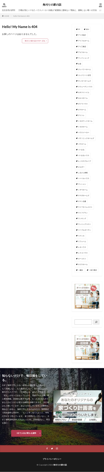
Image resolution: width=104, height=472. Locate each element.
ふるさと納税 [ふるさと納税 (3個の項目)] (83, 173)
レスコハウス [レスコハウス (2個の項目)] (83, 253)
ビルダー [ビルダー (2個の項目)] (81, 167)
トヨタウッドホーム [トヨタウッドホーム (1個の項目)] (85, 121)
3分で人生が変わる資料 (26, 433)
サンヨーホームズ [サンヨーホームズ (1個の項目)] (84, 81)
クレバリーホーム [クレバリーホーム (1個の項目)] (84, 69)
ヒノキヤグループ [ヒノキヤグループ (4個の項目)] (84, 161)
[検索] (96, 322)
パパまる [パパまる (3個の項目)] (81, 150)
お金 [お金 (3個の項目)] (79, 64)
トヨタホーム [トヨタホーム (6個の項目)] (83, 127)
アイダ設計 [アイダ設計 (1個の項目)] (82, 35)
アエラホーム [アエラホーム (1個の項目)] (83, 52)
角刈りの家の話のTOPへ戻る (35, 41)
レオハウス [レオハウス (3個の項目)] (82, 247)
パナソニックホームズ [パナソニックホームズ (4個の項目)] (86, 138)
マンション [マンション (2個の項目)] (82, 184)
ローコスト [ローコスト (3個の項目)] (82, 259)
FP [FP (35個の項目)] (79, 29)
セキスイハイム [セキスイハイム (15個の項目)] (83, 92)
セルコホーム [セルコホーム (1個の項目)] (83, 98)
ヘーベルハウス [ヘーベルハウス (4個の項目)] (83, 178)
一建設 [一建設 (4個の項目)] (80, 270)
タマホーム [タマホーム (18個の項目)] (82, 110)
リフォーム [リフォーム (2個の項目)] (82, 241)
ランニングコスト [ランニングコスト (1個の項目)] (84, 224)
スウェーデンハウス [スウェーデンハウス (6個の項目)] (85, 87)
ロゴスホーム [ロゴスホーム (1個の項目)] (83, 264)
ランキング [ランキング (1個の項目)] (82, 218)
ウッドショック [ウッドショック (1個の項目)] (83, 58)
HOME (6, 16)
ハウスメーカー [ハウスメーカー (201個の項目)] (83, 132)
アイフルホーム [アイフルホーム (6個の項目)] (83, 41)
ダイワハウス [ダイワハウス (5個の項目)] (83, 104)
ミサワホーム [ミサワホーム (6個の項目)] (83, 190)
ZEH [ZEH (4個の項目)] (87, 29)
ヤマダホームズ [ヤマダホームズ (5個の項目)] (83, 195)
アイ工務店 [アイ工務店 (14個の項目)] (82, 47)
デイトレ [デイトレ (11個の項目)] (81, 115)
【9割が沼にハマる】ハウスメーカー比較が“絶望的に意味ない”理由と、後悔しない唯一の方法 (57, 10)
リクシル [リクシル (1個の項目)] (81, 236)
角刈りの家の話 (52, 4)
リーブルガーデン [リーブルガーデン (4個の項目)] (84, 230)
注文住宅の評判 (8, 10)
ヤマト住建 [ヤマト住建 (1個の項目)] (82, 201)
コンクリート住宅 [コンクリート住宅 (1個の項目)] (84, 75)
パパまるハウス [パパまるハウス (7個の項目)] (83, 155)
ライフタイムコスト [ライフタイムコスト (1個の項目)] (85, 207)
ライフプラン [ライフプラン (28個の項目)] (83, 213)
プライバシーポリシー (52, 459)
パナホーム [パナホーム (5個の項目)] (82, 144)
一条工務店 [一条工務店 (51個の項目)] (93, 270)
